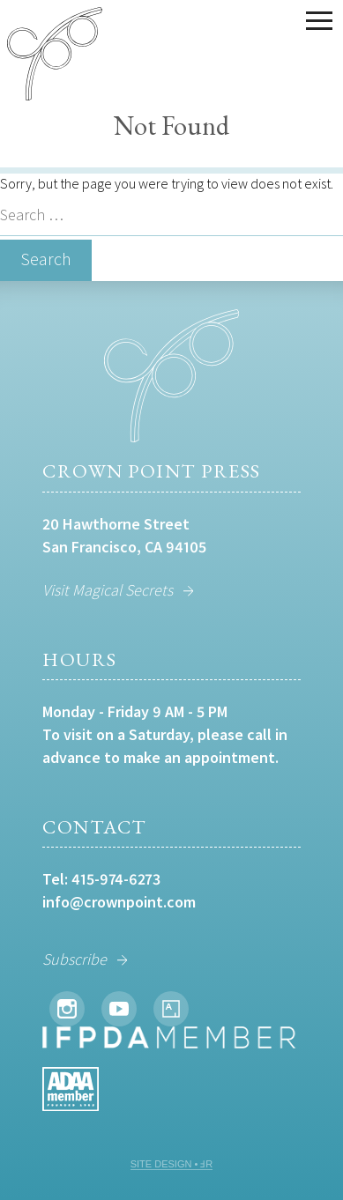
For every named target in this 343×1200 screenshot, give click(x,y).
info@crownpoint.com (119, 902)
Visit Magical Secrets (107, 590)
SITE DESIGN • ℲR (171, 1164)
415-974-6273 (115, 879)
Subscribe (74, 959)
